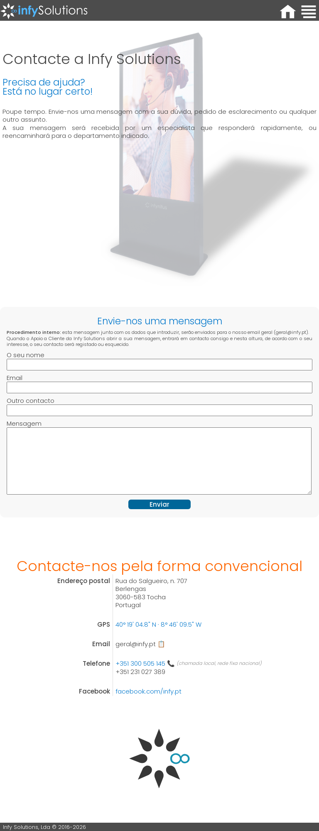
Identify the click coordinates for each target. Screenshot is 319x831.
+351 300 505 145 (145, 663)
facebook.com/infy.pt (148, 691)
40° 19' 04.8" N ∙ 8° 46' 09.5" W (158, 624)
